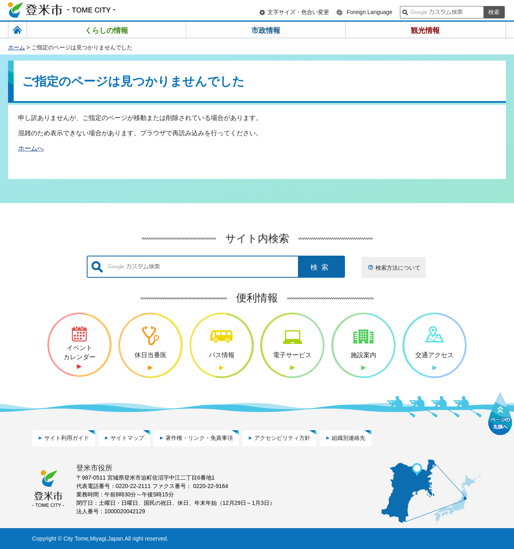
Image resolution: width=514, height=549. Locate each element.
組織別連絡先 (348, 438)
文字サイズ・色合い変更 (298, 12)
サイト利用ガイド (66, 438)
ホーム (16, 47)
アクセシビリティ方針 (282, 438)
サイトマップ (127, 438)
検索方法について (397, 267)
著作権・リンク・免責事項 (199, 438)
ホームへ (31, 148)
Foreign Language (369, 12)
